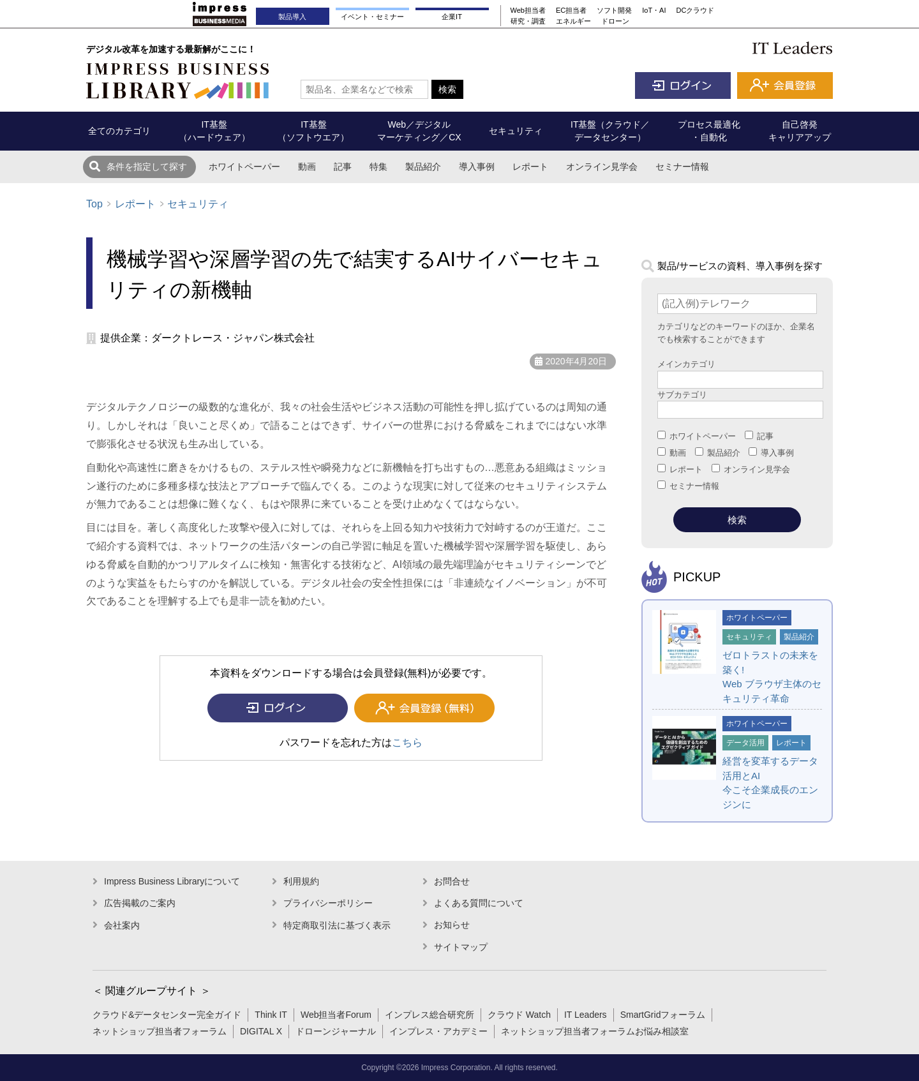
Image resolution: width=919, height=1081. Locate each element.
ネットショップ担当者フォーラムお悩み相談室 (595, 1031)
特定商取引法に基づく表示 (337, 925)
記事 (343, 166)
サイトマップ (461, 947)
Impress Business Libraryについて (172, 881)
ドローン (615, 21)
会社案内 (122, 925)
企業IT (452, 16)
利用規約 (301, 881)
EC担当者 (571, 10)
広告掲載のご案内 (140, 903)
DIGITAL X (261, 1031)
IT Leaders (585, 1015)
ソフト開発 (614, 10)
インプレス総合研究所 (429, 1015)
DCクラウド (695, 10)
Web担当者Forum (336, 1015)
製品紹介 (423, 166)
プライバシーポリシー (328, 903)
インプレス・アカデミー (438, 1031)
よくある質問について (478, 903)
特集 (378, 166)
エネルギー (573, 21)
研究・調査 (528, 21)
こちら (407, 742)
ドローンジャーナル (335, 1031)
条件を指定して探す (147, 166)
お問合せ (452, 881)
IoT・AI (654, 10)
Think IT (271, 1015)
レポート (530, 166)
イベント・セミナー (372, 16)
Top (94, 203)
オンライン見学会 (602, 166)
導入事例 (477, 166)
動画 (307, 166)
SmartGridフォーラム (663, 1015)
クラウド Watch (519, 1015)
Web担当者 (528, 10)
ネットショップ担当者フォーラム (160, 1031)
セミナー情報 (682, 166)
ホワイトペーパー (244, 166)
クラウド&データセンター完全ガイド (167, 1015)
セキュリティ (197, 203)
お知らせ (452, 925)
